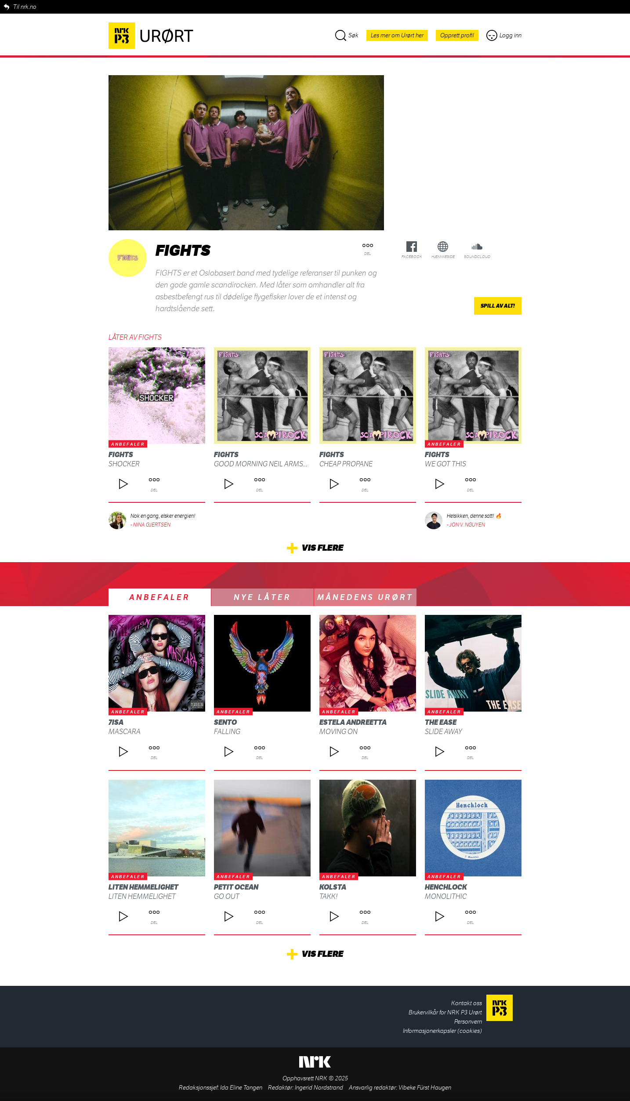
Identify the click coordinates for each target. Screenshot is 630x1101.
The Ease (440, 722)
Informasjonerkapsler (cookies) (442, 1031)
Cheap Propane (346, 464)
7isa (116, 722)
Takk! (328, 896)
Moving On (338, 731)
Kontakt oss (466, 1003)
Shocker (124, 464)
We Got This (445, 464)
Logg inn (503, 35)
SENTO (225, 722)
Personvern (468, 1021)
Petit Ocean (236, 887)
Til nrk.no (24, 7)
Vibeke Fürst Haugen (424, 1087)
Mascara (125, 731)
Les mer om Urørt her (397, 35)
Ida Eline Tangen (241, 1087)
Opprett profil (457, 35)
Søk (346, 35)
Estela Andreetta (353, 722)
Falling (227, 731)
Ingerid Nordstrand (319, 1087)
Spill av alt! (498, 306)
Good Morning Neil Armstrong (270, 464)
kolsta (332, 887)
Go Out (226, 896)
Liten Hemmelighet (143, 887)
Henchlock (446, 887)
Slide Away (443, 731)
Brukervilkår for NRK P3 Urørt (445, 1012)
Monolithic (446, 896)
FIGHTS (121, 455)
